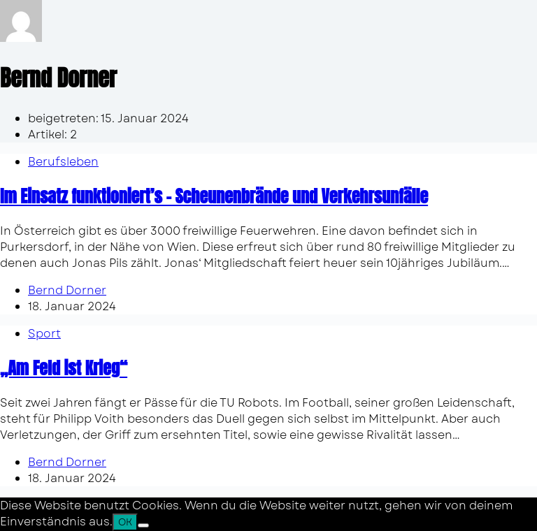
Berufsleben (63, 162)
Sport (44, 334)
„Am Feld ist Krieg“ (63, 368)
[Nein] (143, 525)
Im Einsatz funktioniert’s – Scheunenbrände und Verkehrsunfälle (214, 196)
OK (125, 522)
